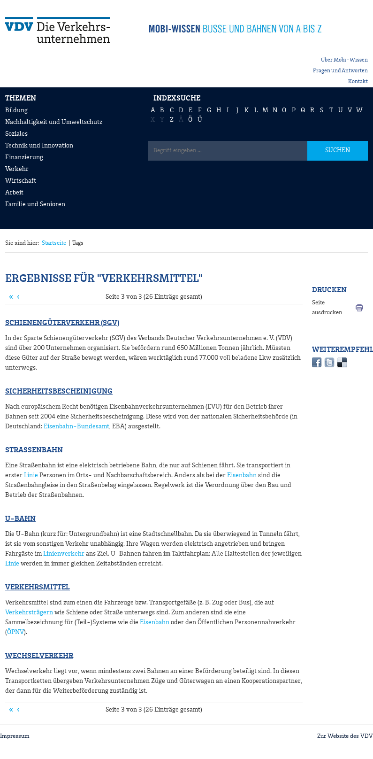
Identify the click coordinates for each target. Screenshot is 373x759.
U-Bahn (20, 519)
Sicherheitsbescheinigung (59, 391)
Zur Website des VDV (345, 736)
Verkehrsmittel (37, 587)
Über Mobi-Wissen (344, 60)
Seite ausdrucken (327, 308)
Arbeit (14, 192)
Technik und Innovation (39, 145)
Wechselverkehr (39, 656)
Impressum (15, 736)
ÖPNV (15, 632)
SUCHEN (337, 150)
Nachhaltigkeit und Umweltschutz (53, 122)
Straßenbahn (34, 450)
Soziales (16, 134)
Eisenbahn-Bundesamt (76, 426)
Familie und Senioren (35, 204)
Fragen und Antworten (340, 71)
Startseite (54, 243)
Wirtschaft (20, 181)
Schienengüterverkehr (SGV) (62, 323)
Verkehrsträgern (29, 612)
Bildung (16, 110)
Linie (31, 475)
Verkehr (17, 169)
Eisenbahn (242, 475)
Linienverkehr (63, 553)
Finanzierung (24, 157)
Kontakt (358, 82)
